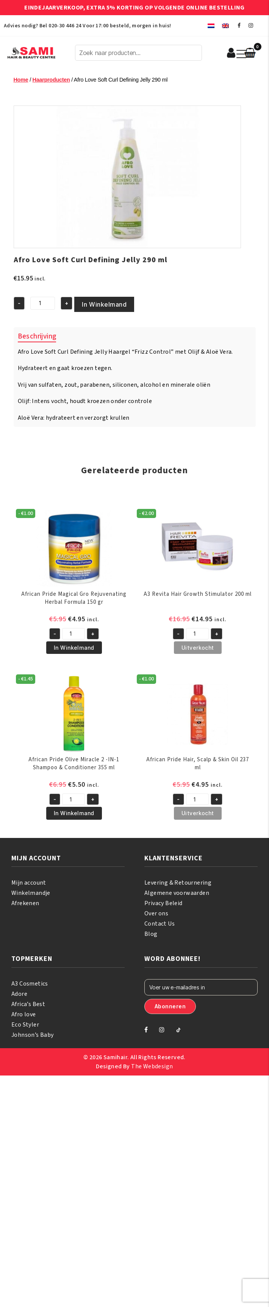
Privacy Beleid (163, 903)
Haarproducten (51, 80)
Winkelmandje (30, 893)
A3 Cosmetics (29, 983)
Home (21, 80)
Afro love (23, 1014)
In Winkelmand (104, 304)
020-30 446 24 (64, 26)
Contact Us (159, 924)
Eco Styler (25, 1024)
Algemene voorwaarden (176, 893)
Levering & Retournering (177, 883)
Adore (19, 994)
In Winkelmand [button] (74, 647)
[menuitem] (211, 25)
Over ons (156, 913)
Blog (151, 934)
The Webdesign (152, 1066)
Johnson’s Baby (32, 1035)
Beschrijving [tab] (37, 336)
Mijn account (28, 883)
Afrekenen (25, 903)
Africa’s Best (28, 1004)
